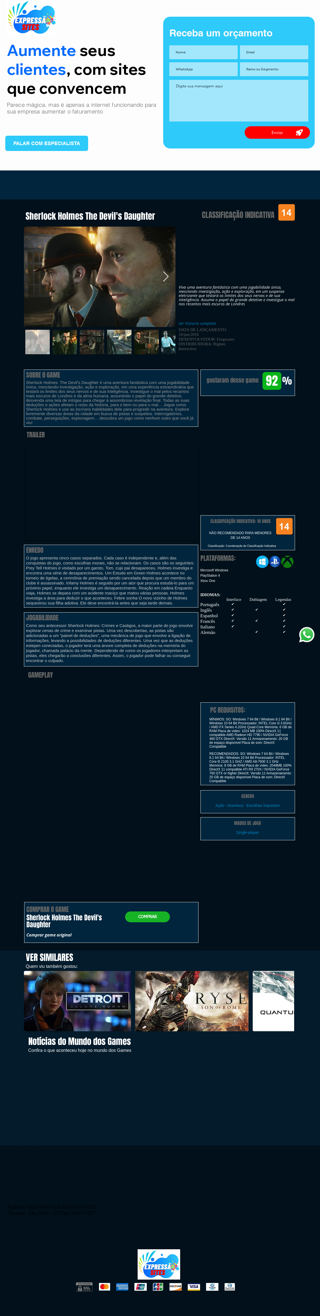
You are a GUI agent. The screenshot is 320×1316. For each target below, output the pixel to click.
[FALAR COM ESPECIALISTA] (46, 143)
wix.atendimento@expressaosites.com (62, 1199)
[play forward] (287, 1001)
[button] (247, 424)
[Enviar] (277, 132)
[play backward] (31, 1001)
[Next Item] (166, 276)
